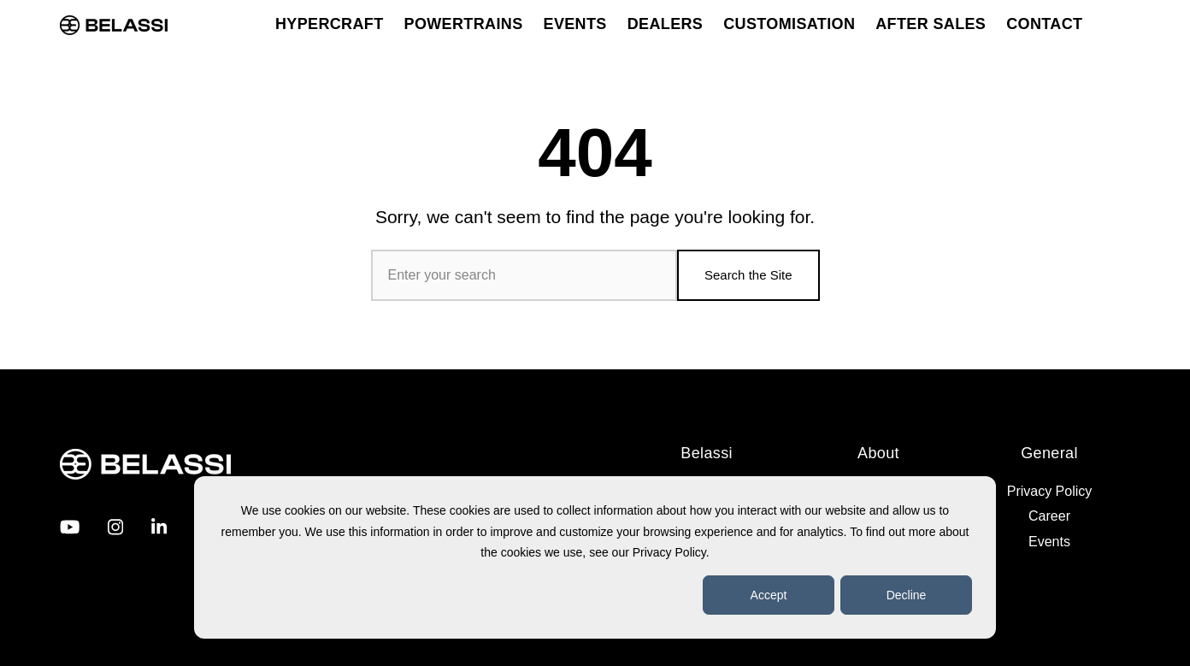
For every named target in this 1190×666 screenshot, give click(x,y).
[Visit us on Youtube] (70, 527)
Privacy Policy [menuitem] (1050, 491)
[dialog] (595, 557)
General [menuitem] (1049, 453)
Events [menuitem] (1049, 541)
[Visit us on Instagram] (115, 527)
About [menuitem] (878, 453)
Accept (769, 595)
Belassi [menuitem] (706, 453)
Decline (907, 595)
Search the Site (748, 275)
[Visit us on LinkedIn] (159, 527)
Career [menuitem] (1049, 516)
